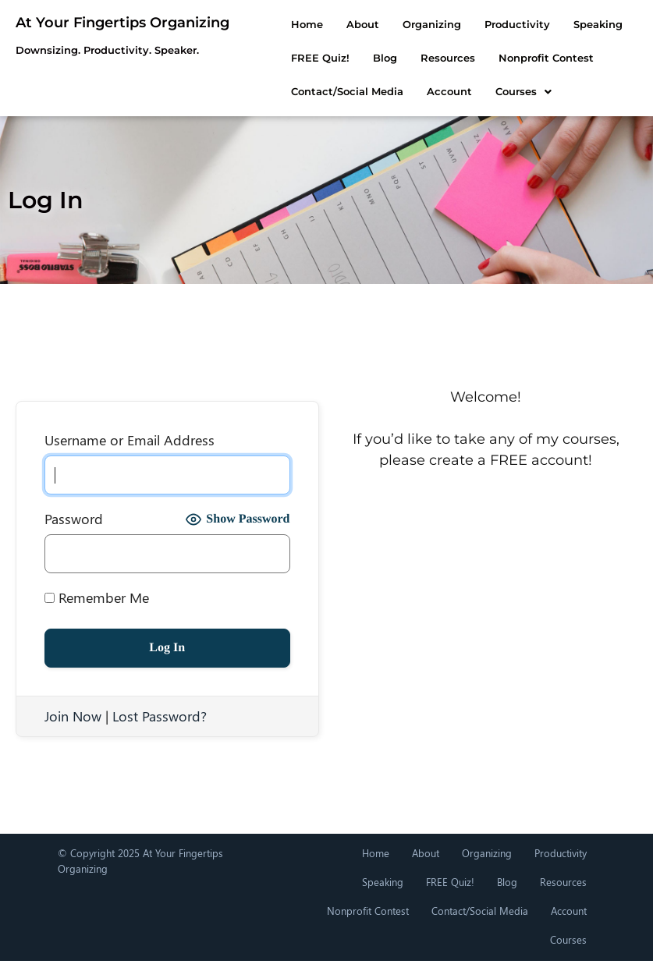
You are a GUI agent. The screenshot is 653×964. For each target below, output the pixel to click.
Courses (292, 91)
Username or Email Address (129, 440)
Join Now (72, 716)
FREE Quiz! (450, 881)
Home (280, 24)
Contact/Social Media (564, 57)
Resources (338, 57)
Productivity (490, 24)
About (335, 24)
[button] (292, 91)
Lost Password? (159, 716)
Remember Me (96, 597)
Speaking (570, 24)
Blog (276, 57)
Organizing (404, 24)
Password (73, 518)
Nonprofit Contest (436, 57)
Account (569, 910)
